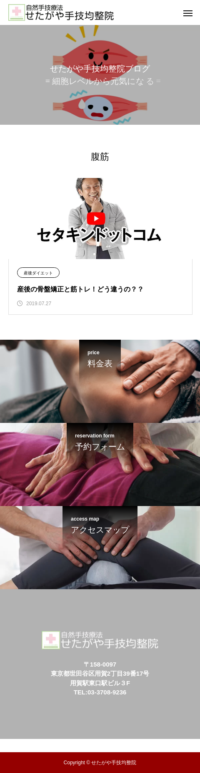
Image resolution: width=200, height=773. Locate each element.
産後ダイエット (38, 273)
